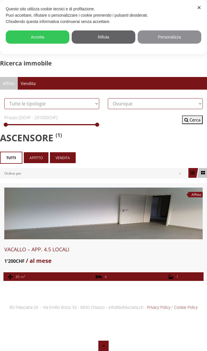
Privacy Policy (158, 307)
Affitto (9, 83)
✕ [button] (199, 8)
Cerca (192, 120)
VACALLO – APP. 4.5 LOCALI (36, 249)
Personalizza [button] (169, 37)
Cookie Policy (186, 307)
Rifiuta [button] (103, 37)
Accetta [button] (37, 37)
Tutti (11, 157)
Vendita (28, 83)
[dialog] (103, 27)
